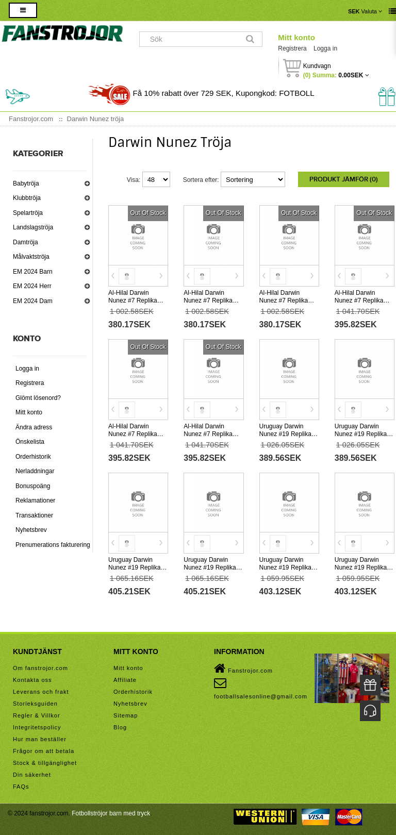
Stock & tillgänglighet (45, 763)
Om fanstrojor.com (40, 668)
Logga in (325, 48)
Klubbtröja (27, 198)
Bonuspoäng (32, 486)
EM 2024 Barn (33, 271)
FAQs (21, 786)
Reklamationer (35, 500)
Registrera (292, 48)
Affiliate (125, 680)
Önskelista (29, 441)
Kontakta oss (32, 680)
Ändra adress (33, 427)
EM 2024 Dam (33, 301)
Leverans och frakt (41, 692)
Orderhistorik (33, 456)
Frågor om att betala (43, 751)
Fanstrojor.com (243, 668)
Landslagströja (33, 227)
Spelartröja (28, 212)
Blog (120, 727)
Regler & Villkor (36, 715)
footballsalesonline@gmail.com (260, 688)
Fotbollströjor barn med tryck (111, 813)
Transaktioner (34, 515)
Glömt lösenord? (38, 398)
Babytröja (26, 183)
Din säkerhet (32, 775)
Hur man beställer (40, 739)
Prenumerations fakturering (52, 544)
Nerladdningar (34, 471)
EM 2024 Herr (32, 286)
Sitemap (125, 715)
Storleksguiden (35, 703)
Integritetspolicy (37, 727)
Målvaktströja (31, 256)
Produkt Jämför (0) (343, 179)
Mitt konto (296, 37)
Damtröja (25, 242)
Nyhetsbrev (31, 529)
